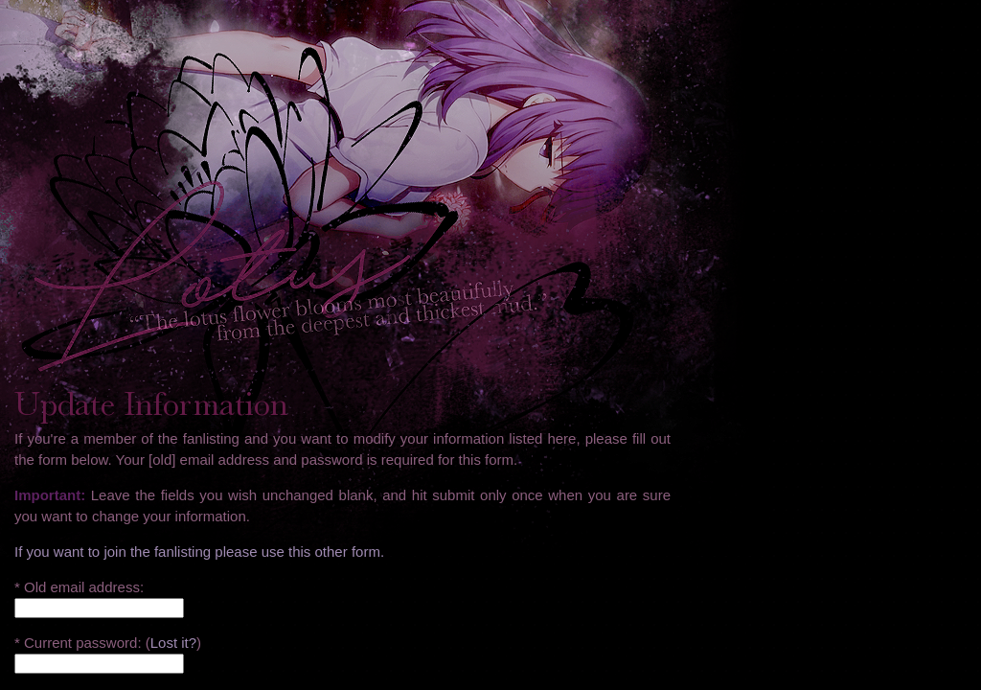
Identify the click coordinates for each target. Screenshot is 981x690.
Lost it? (173, 642)
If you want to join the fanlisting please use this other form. (199, 551)
